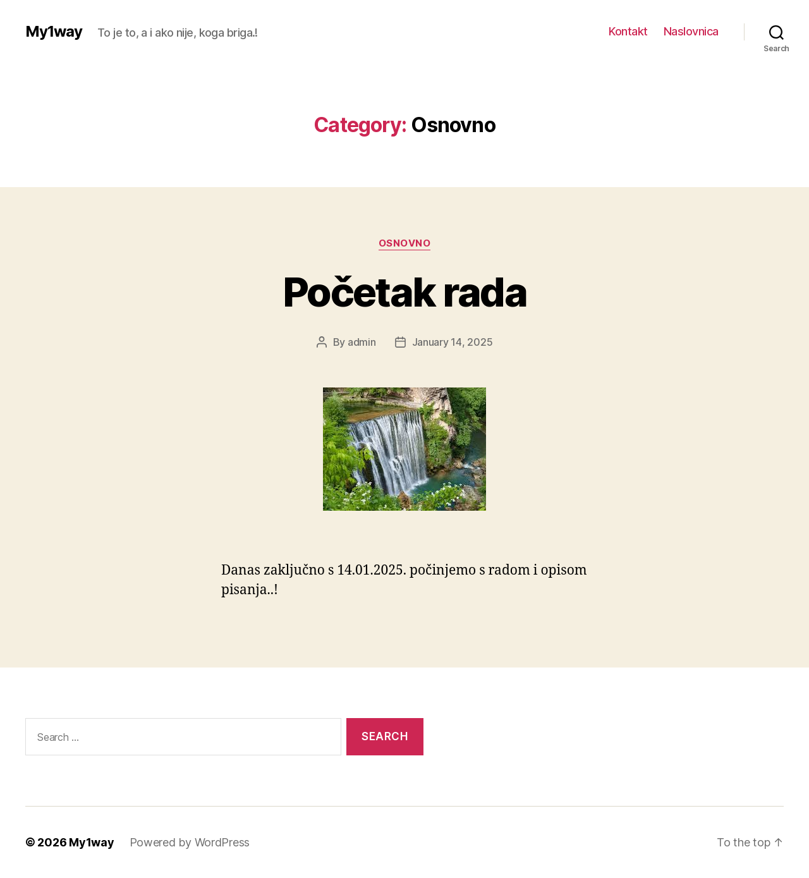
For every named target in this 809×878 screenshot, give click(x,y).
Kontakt (628, 31)
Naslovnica (691, 31)
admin (362, 342)
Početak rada (404, 291)
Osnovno (405, 243)
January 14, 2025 (452, 342)
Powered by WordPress (190, 842)
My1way (53, 31)
